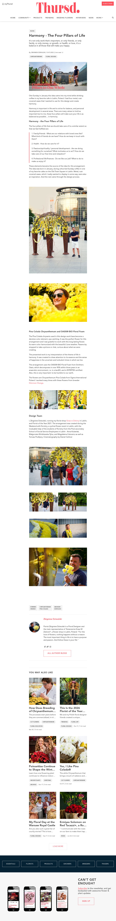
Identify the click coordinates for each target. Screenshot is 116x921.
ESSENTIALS (10, 864)
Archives (33, 784)
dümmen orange (33, 608)
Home (12, 18)
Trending (49, 18)
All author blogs (57, 653)
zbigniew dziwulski (57, 608)
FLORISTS (29, 864)
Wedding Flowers (65, 18)
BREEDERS (86, 864)
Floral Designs (51, 56)
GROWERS (67, 864)
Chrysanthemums (36, 56)
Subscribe (82, 888)
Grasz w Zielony (72, 421)
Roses (63, 836)
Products (37, 18)
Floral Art (75, 722)
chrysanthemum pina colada (45, 608)
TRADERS (105, 864)
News (91, 18)
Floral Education (36, 726)
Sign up (86, 901)
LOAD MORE (58, 846)
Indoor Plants (35, 780)
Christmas (47, 780)
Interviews (81, 18)
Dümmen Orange (36, 383)
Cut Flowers (34, 722)
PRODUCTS (48, 864)
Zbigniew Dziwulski (53, 619)
